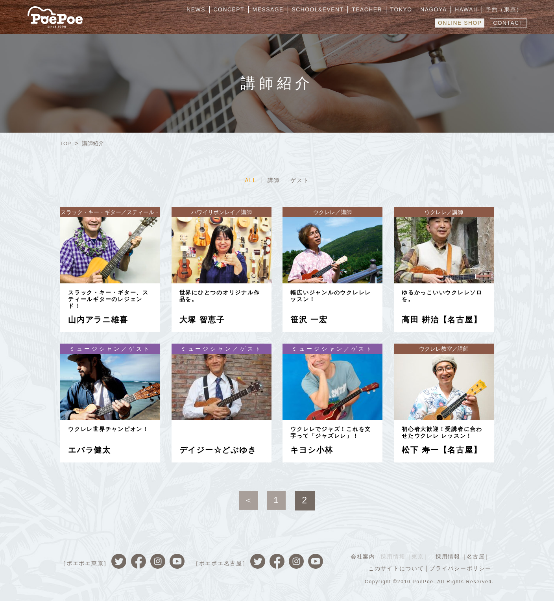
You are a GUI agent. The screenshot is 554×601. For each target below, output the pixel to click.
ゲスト (300, 180)
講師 (274, 180)
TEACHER (374, 10)
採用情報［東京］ (404, 556)
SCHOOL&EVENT (326, 10)
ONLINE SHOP (458, 22)
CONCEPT (239, 10)
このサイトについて (395, 568)
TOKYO (406, 10)
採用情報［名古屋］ (463, 556)
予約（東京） (505, 10)
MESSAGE (277, 10)
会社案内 (361, 556)
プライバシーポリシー (460, 568)
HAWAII (468, 10)
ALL (250, 180)
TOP (66, 143)
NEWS (207, 10)
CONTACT (507, 22)
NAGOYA (437, 10)
